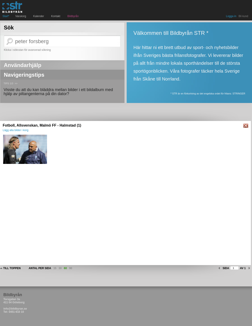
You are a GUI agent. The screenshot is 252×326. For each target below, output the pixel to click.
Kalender (39, 16)
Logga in (231, 16)
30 (60, 268)
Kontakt (56, 16)
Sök (9, 27)
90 (70, 268)
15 (54, 268)
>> (16, 83)
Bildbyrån (73, 16)
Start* (5, 16)
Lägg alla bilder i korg (15, 130)
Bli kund (243, 16)
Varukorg (21, 16)
